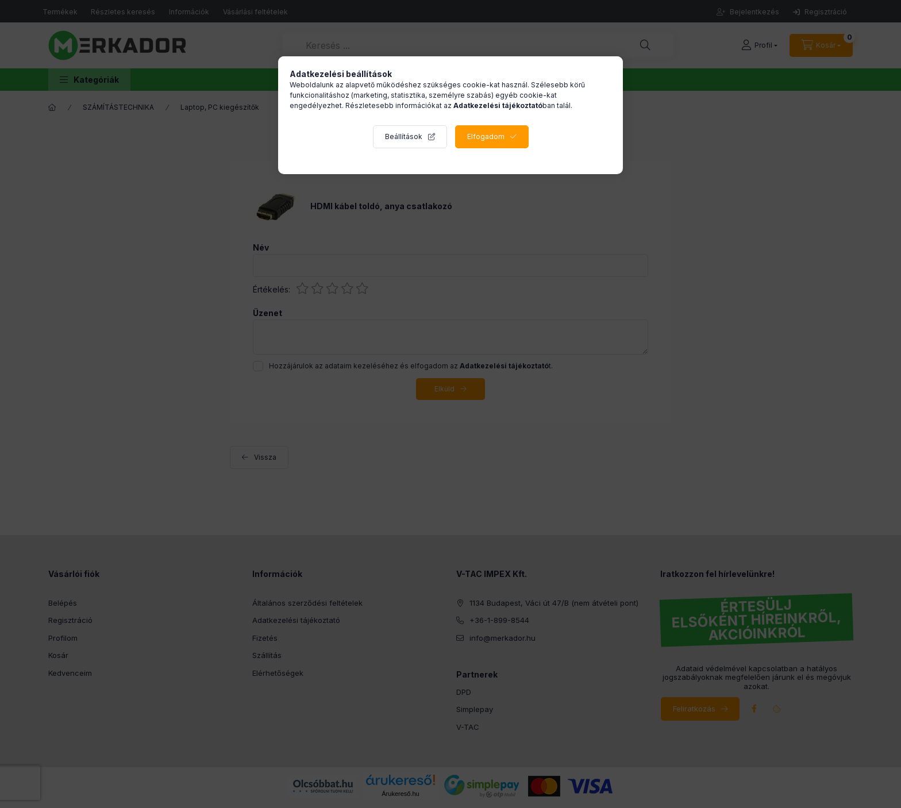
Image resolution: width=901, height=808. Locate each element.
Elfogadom (486, 136)
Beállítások (403, 136)
